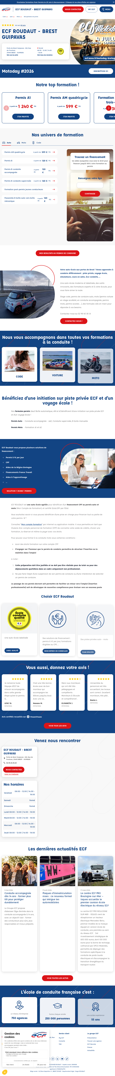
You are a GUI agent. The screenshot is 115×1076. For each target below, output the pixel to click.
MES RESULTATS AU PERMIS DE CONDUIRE (57, 253)
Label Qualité (12, 657)
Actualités (91, 1050)
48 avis (23, 25)
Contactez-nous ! (73, 321)
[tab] (6, 143)
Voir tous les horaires (45, 55)
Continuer (90, 193)
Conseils (62, 1041)
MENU (106, 9)
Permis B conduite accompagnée (29, 171)
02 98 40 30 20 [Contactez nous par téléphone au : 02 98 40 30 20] (11, 763)
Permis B (29, 160)
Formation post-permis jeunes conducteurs (29, 189)
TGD (60, 1044)
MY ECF (91, 9)
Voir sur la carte (12, 55)
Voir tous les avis (57, 725)
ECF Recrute (91, 1044)
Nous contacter (73, 9)
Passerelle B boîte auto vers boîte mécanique (29, 199)
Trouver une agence (94, 1041)
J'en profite (23, 116)
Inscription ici (101, 71)
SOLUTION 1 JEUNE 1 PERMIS (19, 491)
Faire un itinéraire (11, 774)
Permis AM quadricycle (29, 152)
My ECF (61, 1038)
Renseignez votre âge (90, 178)
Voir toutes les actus (57, 978)
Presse (89, 1047)
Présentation (92, 1038)
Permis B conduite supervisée (29, 180)
